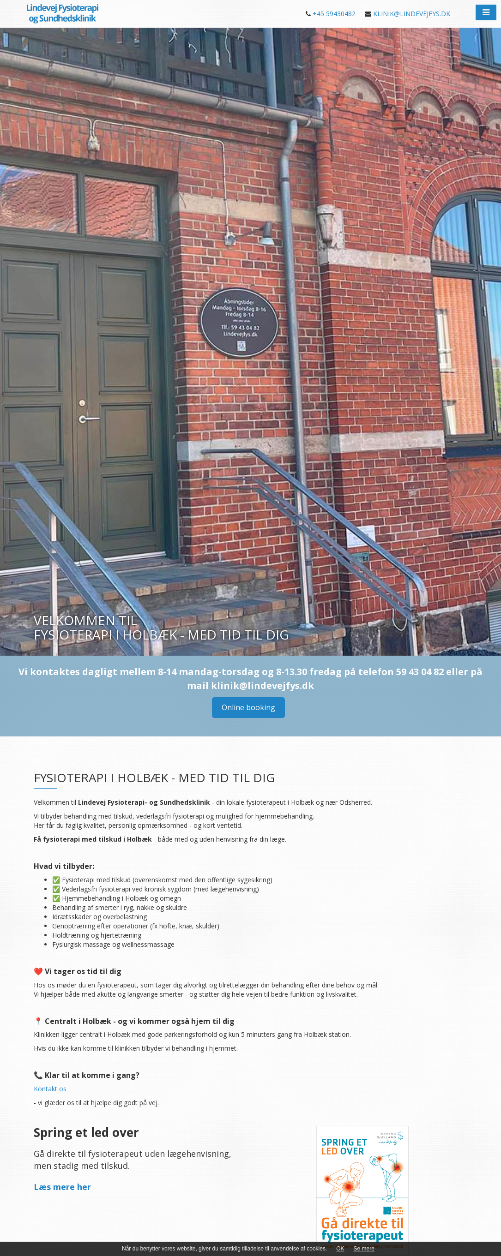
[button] (486, 12)
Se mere (364, 1248)
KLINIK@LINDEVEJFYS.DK (411, 13)
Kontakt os (50, 1088)
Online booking (248, 707)
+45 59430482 (334, 13)
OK (340, 1248)
